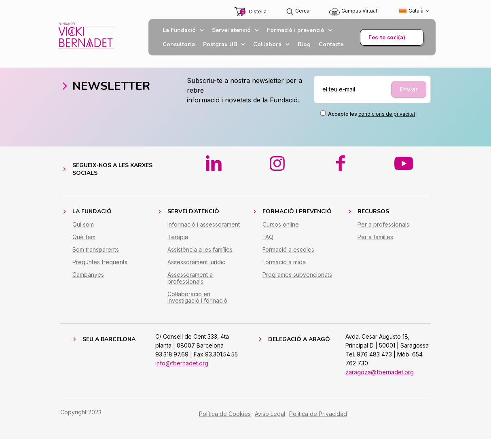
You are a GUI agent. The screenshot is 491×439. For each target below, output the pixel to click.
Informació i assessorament (203, 224)
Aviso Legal (270, 413)
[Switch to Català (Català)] (414, 11)
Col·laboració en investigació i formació (197, 297)
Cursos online (280, 224)
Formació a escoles (288, 249)
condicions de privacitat (386, 114)
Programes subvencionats (297, 274)
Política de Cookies (225, 413)
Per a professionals (383, 224)
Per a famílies (375, 236)
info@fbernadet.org (181, 363)
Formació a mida (284, 262)
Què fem (83, 236)
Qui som (83, 224)
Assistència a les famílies (200, 249)
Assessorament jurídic (196, 262)
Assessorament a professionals (190, 278)
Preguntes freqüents (99, 262)
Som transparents (95, 249)
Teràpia (177, 236)
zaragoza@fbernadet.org (379, 372)
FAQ (267, 236)
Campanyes (88, 274)
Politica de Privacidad (318, 413)
